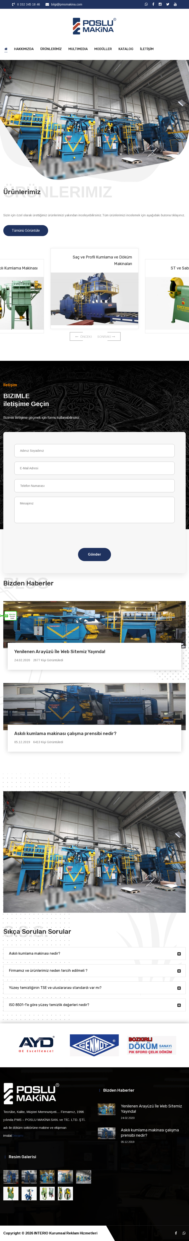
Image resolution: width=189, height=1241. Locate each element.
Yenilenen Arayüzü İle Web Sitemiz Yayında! (59, 651)
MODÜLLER (103, 49)
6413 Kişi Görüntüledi (48, 742)
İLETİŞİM (147, 49)
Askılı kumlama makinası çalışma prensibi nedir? (65, 733)
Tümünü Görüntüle (26, 230)
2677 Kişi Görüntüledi (48, 660)
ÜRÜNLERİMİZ (51, 49)
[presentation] (65, 538)
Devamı (18, 1135)
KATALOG (125, 49)
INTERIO (41, 1233)
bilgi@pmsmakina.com (66, 4)
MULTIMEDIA (78, 49)
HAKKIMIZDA (24, 49)
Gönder (94, 554)
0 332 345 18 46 (28, 4)
